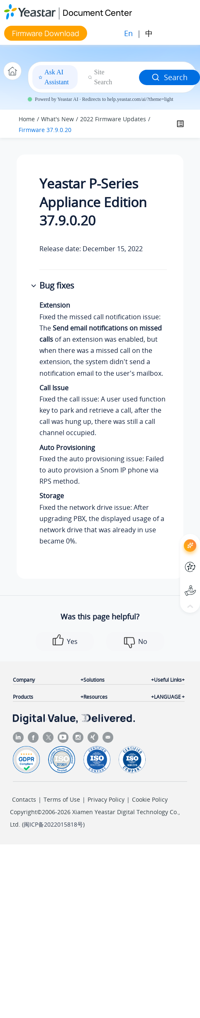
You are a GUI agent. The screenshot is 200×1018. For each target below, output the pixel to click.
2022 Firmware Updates (113, 119)
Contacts (24, 799)
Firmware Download (45, 33)
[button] (34, 286)
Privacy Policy (106, 799)
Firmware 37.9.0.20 (45, 130)
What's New (57, 119)
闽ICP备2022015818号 (53, 824)
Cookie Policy (150, 799)
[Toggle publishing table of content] (180, 123)
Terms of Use (62, 799)
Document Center (97, 12)
